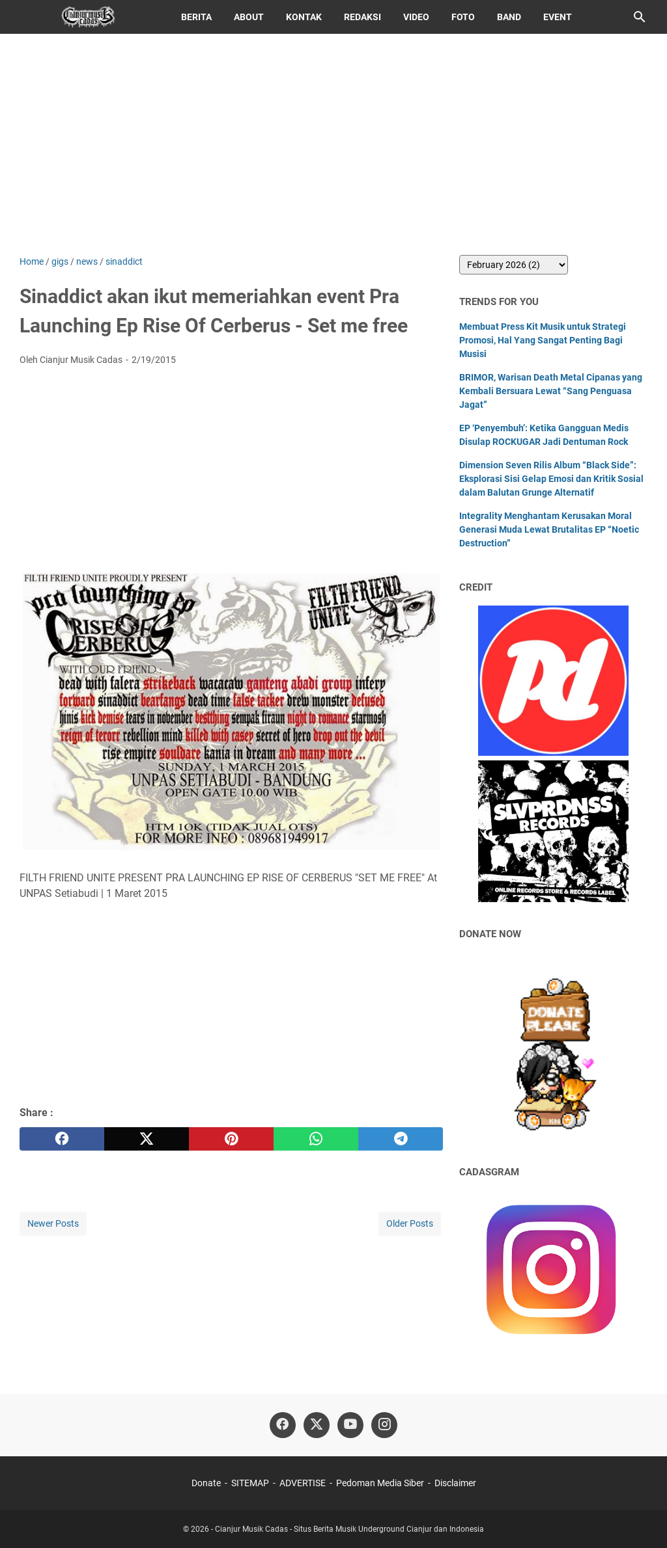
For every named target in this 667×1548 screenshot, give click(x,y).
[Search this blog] (639, 17)
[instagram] (384, 1425)
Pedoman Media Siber (380, 1483)
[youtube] (350, 1425)
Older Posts (409, 1223)
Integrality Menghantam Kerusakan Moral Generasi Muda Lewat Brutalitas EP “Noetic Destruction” (549, 529)
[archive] (513, 264)
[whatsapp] (316, 1139)
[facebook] (62, 1139)
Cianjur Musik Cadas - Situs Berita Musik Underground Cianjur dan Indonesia (349, 1529)
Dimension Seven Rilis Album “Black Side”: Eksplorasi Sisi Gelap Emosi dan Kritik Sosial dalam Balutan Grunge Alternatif (551, 479)
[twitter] (146, 1139)
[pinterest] (231, 1139)
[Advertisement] (333, 144)
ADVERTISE (302, 1483)
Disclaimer (455, 1483)
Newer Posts (53, 1223)
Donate (206, 1483)
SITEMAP (250, 1483)
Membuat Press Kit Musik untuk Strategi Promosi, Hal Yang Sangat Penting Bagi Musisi (542, 340)
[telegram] (400, 1139)
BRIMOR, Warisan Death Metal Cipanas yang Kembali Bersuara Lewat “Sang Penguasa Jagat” (550, 391)
